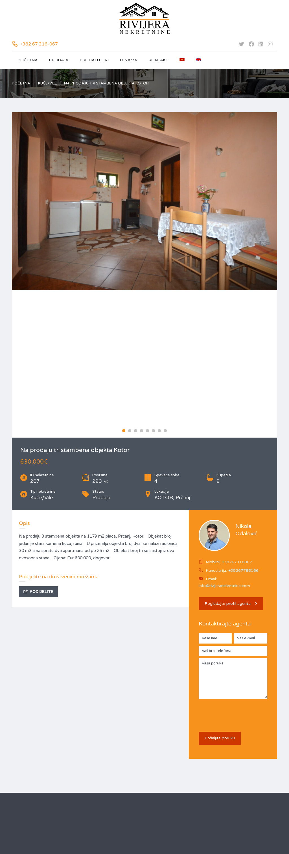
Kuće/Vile (47, 83)
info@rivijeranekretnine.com (224, 585)
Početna (27, 60)
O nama (128, 60)
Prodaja (58, 60)
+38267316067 (237, 562)
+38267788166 (243, 570)
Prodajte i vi (94, 60)
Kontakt (158, 60)
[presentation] (241, 712)
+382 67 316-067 (39, 44)
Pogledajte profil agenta (231, 603)
